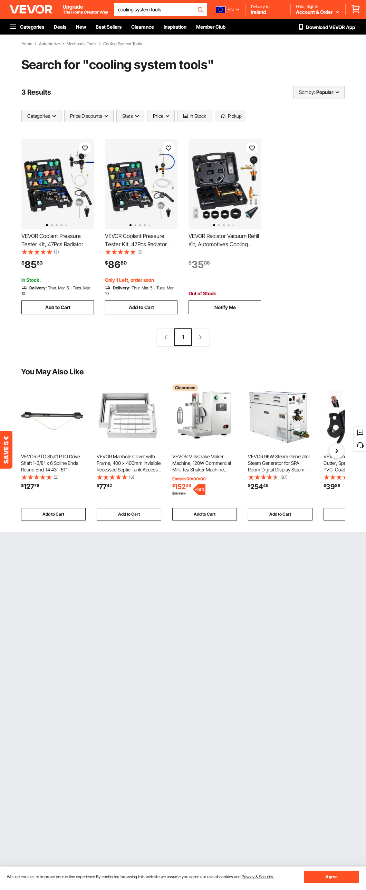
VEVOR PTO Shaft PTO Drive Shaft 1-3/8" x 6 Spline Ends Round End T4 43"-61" (50, 462)
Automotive (49, 43)
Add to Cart (57, 307)
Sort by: (307, 92)
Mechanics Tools (81, 43)
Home (26, 43)
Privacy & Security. (258, 876)
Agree (332, 876)
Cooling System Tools (122, 43)
